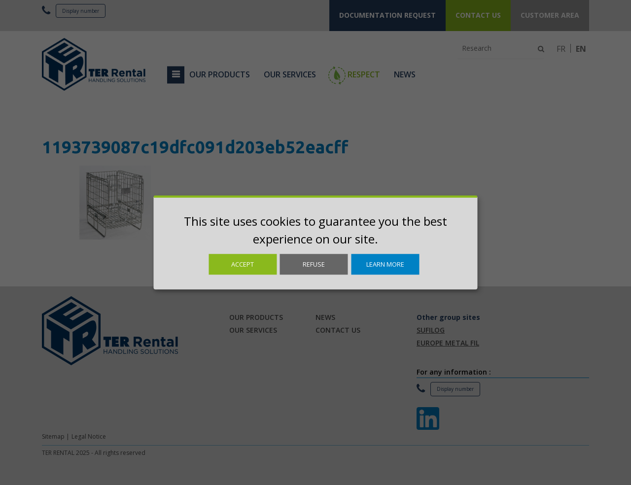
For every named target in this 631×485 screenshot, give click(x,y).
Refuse (314, 264)
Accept (242, 264)
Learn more (385, 264)
